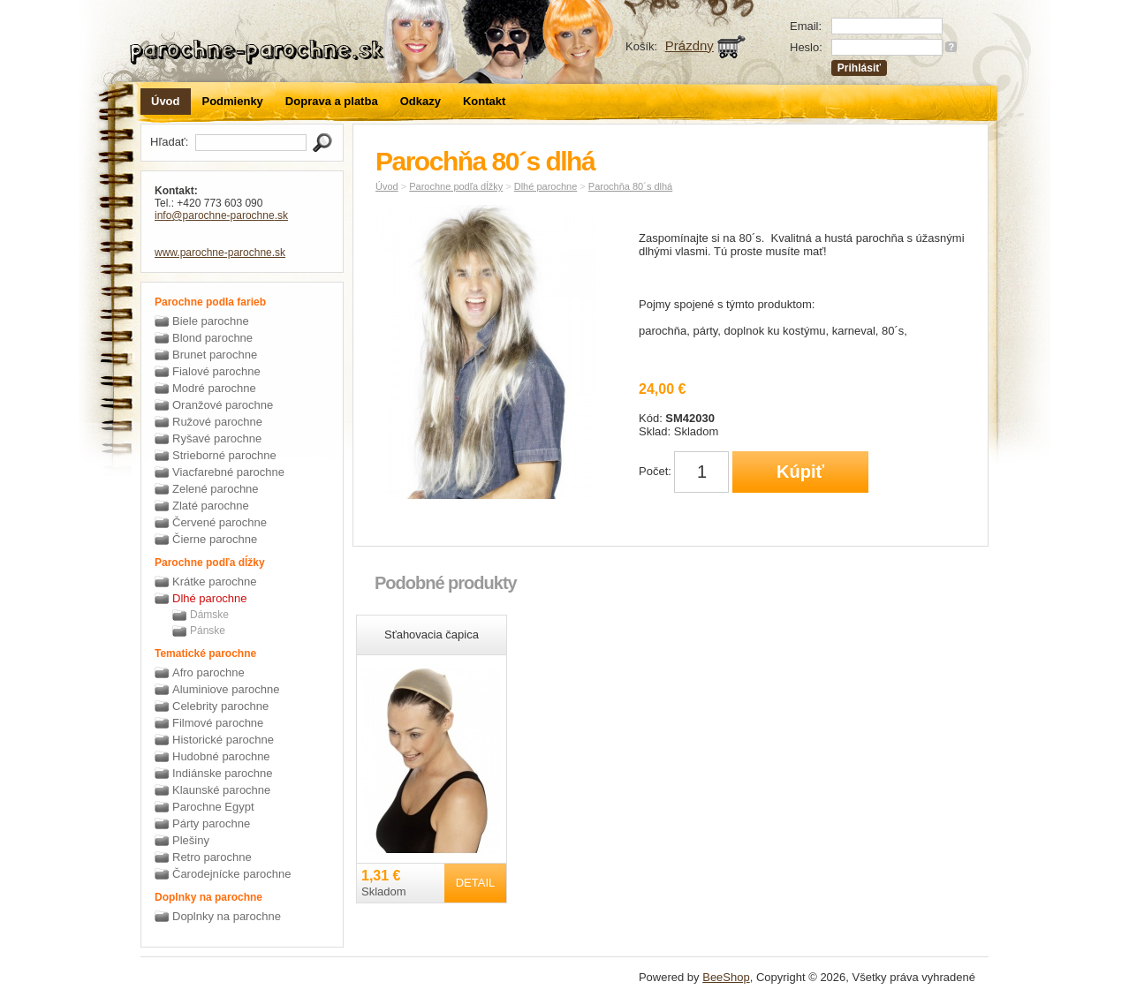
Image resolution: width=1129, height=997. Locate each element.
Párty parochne (211, 823)
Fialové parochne (216, 371)
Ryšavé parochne (216, 438)
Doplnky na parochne (226, 916)
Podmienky (232, 101)
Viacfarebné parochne (228, 472)
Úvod (165, 101)
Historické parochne (223, 739)
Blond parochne (212, 337)
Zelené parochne (215, 488)
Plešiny (190, 840)
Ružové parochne (217, 421)
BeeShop (726, 977)
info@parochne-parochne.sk (221, 215)
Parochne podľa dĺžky (456, 186)
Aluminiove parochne (225, 689)
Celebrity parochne (220, 706)
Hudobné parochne (221, 756)
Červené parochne (219, 522)
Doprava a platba (331, 101)
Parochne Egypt (213, 806)
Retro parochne (212, 857)
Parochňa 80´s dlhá (630, 186)
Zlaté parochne (210, 505)
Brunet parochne (214, 354)
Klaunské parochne (221, 790)
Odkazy (420, 101)
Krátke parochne (214, 581)
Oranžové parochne (222, 405)
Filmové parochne (217, 722)
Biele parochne (210, 321)
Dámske (209, 614)
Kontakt (484, 101)
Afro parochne (208, 672)
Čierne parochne (214, 539)
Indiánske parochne (222, 773)
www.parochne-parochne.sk (220, 252)
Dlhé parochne (209, 598)
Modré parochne (214, 388)
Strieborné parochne (224, 455)
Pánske (207, 630)
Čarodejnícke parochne (231, 873)
